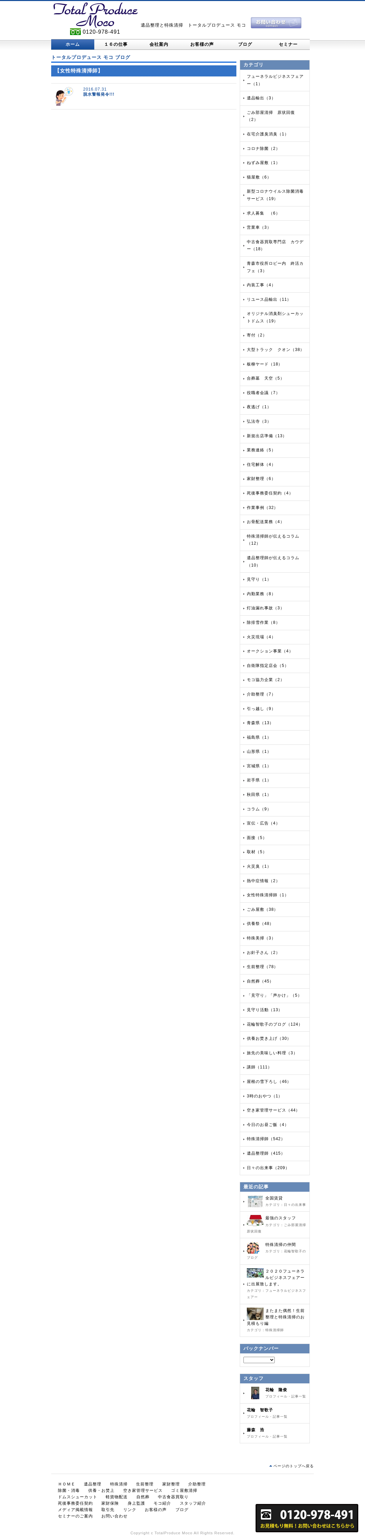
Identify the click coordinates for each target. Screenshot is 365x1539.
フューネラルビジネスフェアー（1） (275, 80)
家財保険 (110, 1503)
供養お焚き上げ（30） (269, 1038)
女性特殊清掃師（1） (268, 895)
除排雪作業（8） (263, 622)
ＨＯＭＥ (66, 1484)
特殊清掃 (119, 1484)
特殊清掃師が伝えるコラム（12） (273, 540)
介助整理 (197, 1484)
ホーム (73, 44)
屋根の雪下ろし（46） (269, 1081)
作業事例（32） (262, 507)
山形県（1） (259, 751)
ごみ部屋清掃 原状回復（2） (271, 116)
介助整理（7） (261, 694)
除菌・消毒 (69, 1490)
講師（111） (259, 1067)
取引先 (107, 1509)
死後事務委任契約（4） (270, 493)
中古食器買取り (173, 1497)
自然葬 (143, 1497)
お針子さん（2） (263, 952)
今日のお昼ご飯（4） (268, 1124)
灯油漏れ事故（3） (266, 608)
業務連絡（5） (261, 450)
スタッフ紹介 (193, 1503)
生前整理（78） (262, 966)
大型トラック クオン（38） (275, 349)
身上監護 (136, 1503)
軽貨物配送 (117, 1497)
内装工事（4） (261, 285)
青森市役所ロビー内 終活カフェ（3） (275, 267)
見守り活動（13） (265, 1009)
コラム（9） (259, 809)
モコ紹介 (162, 1503)
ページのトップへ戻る (293, 1466)
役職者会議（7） (263, 392)
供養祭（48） (260, 923)
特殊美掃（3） (261, 938)
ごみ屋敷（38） (262, 909)
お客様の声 (202, 44)
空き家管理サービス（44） (273, 1110)
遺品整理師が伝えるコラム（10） (273, 561)
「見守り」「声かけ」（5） (274, 995)
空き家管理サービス (143, 1490)
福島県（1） (259, 737)
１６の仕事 (116, 44)
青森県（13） (260, 722)
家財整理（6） (261, 478)
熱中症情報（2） (263, 880)
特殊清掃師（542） (266, 1138)
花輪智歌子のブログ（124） (275, 1024)
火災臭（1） (259, 866)
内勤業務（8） (261, 593)
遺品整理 (92, 1484)
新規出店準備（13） (267, 436)
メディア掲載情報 (75, 1509)
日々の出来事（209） (268, 1167)
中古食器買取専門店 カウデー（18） (275, 245)
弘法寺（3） (259, 421)
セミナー (288, 44)
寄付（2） (257, 335)
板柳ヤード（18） (265, 364)
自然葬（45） (260, 981)
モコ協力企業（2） (266, 679)
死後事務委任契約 (75, 1503)
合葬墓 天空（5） (266, 378)
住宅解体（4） (261, 464)
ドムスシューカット (77, 1497)
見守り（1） (259, 579)
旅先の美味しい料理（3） (272, 1053)
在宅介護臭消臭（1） (268, 134)
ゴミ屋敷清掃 (184, 1490)
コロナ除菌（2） (263, 148)
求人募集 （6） (263, 213)
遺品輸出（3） (261, 98)
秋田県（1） (259, 794)
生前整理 (145, 1484)
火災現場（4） (261, 637)
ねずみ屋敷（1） (263, 162)
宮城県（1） (259, 766)
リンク (129, 1509)
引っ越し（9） (261, 708)
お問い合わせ (114, 1516)
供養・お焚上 (101, 1490)
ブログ (245, 44)
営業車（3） (259, 227)
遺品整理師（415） (266, 1153)
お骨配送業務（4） (266, 521)
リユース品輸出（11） (269, 299)
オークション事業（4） (270, 651)
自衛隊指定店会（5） (268, 665)
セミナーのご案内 (75, 1516)
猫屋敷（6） (259, 177)
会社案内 (159, 44)
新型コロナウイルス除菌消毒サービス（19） (275, 195)
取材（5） (257, 851)
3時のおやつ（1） (265, 1096)
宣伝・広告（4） (263, 823)
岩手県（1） (259, 780)
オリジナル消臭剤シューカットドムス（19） (275, 317)
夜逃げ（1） (259, 407)
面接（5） (257, 837)
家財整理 (171, 1484)
